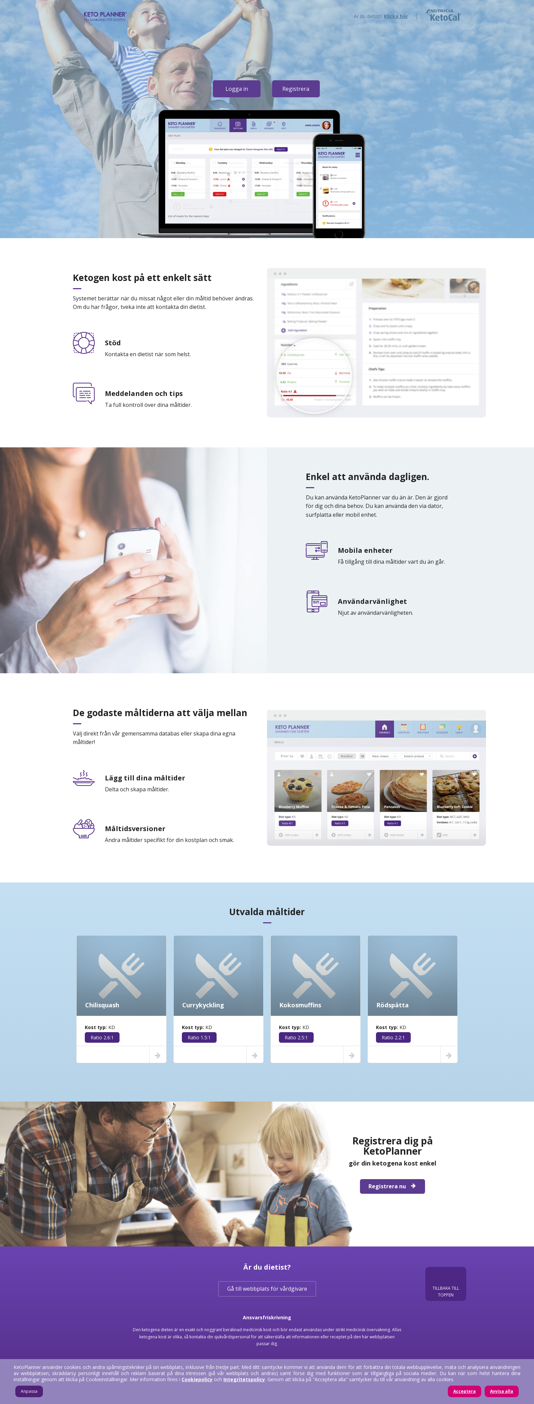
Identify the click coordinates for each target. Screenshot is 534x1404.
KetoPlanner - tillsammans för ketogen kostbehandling (105, 15)
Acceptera (464, 1391)
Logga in (236, 89)
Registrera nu (392, 1186)
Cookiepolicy (197, 1379)
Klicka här (396, 16)
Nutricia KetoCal (443, 15)
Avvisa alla (501, 1391)
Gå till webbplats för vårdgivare (267, 1288)
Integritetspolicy (244, 1379)
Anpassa (29, 1391)
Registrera (295, 89)
